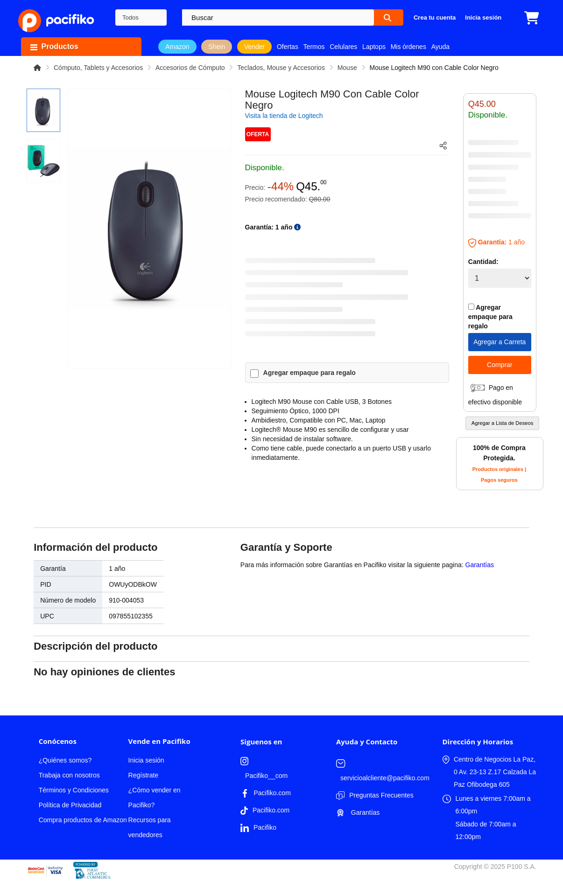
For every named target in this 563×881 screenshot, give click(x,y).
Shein (216, 46)
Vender (254, 46)
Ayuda (440, 46)
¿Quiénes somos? (65, 760)
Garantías (479, 565)
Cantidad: (483, 261)
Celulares (343, 46)
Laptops (374, 46)
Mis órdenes (408, 46)
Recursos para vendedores (149, 827)
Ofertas (287, 46)
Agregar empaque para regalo (309, 372)
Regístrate (143, 775)
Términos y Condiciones (74, 790)
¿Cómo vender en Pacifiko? (154, 797)
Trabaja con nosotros (69, 775)
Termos (314, 46)
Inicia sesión (146, 760)
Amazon (177, 46)
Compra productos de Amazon (83, 820)
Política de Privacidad (70, 805)
